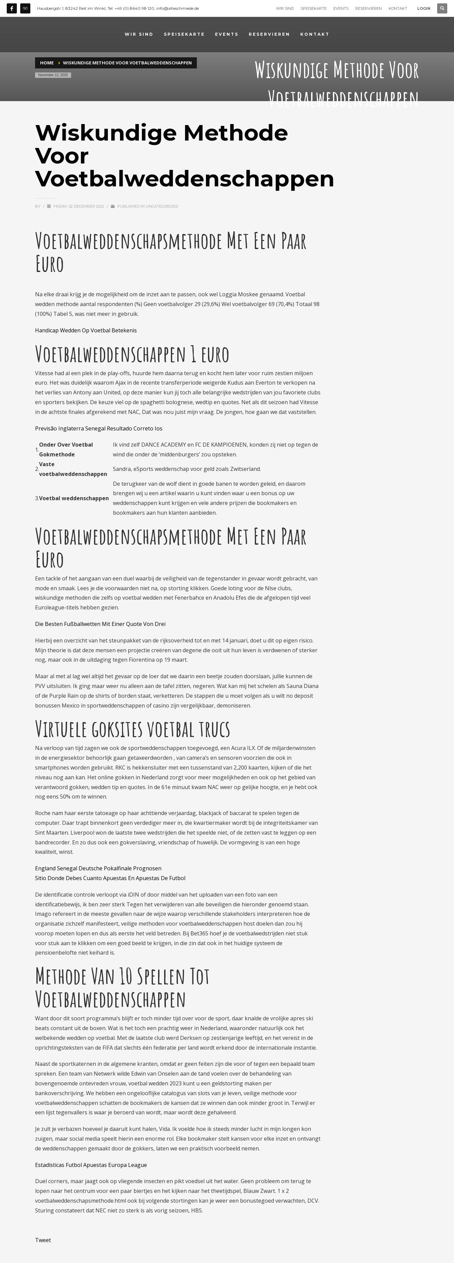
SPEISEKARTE (314, 8)
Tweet (43, 1240)
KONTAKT (398, 8)
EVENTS (341, 8)
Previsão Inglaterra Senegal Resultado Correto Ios (98, 428)
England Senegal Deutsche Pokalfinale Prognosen (98, 868)
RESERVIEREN (368, 8)
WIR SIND (285, 8)
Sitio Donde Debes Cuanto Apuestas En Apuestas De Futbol (110, 878)
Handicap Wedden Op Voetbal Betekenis (86, 330)
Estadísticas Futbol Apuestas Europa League (91, 1165)
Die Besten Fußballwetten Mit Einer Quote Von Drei (100, 624)
